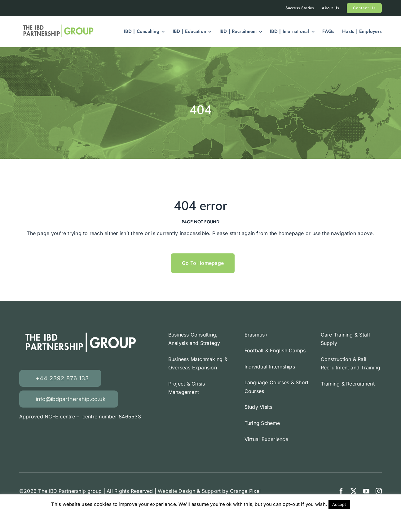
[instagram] (379, 491)
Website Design (176, 491)
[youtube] (366, 491)
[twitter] (353, 491)
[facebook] (341, 491)
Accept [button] (339, 504)
